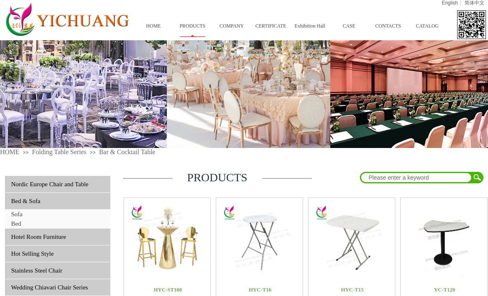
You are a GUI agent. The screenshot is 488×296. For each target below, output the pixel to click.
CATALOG (427, 26)
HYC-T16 (260, 290)
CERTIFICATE (270, 26)
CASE (349, 26)
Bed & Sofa (25, 201)
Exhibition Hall (309, 26)
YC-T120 (444, 290)
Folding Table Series (59, 151)
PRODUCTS (192, 26)
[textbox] (416, 177)
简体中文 (474, 3)
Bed (16, 223)
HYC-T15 (352, 290)
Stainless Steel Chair (36, 270)
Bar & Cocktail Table (127, 151)
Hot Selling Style (32, 253)
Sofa (17, 214)
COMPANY (231, 26)
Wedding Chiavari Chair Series (49, 287)
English (450, 3)
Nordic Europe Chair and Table (50, 184)
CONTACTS (388, 26)
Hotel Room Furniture (38, 237)
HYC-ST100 (168, 290)
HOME (153, 26)
